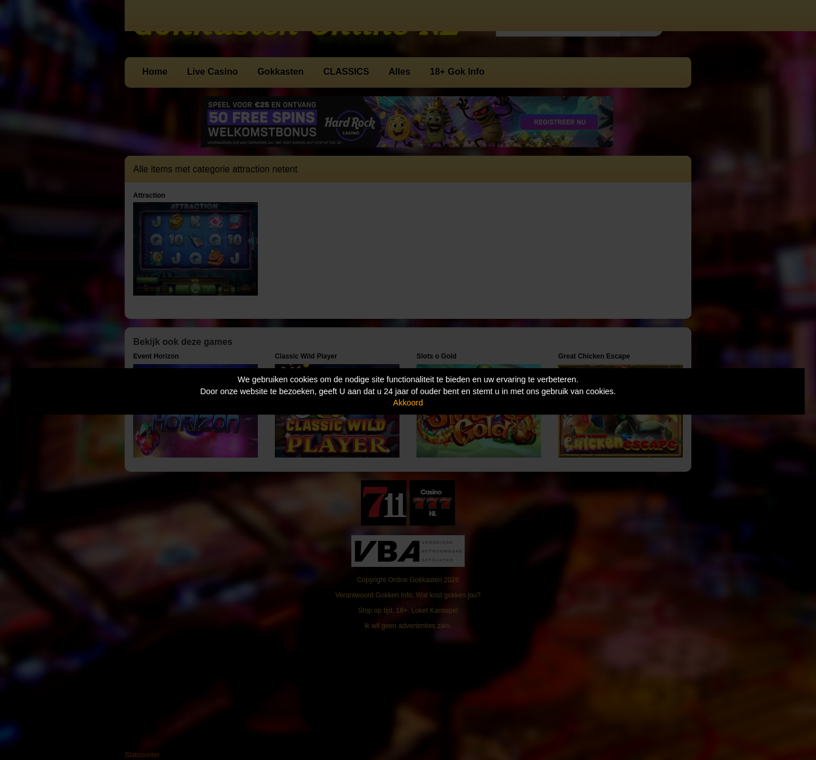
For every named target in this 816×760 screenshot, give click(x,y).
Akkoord (408, 402)
